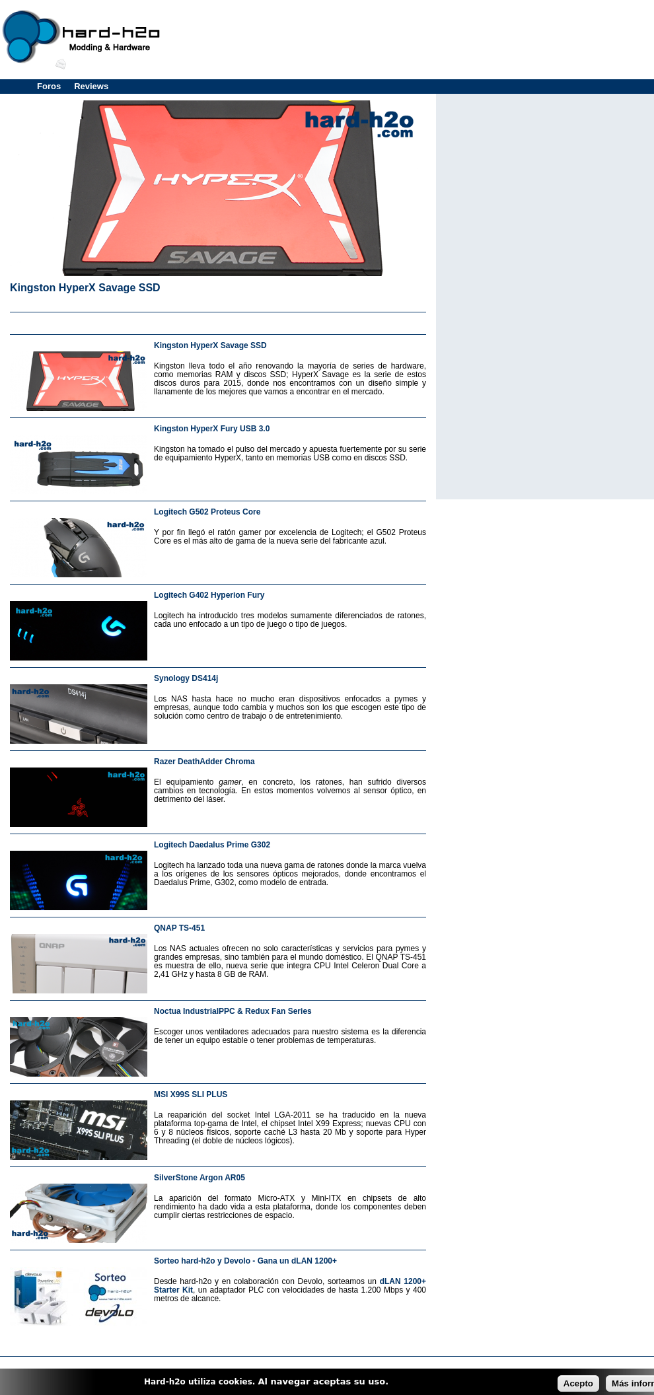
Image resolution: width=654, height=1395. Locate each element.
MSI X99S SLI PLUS (190, 1094)
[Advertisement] (218, 321)
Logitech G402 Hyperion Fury (209, 595)
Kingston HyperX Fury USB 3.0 (212, 428)
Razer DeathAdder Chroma (204, 761)
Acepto (578, 1383)
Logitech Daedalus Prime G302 (212, 844)
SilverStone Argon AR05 (199, 1177)
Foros (49, 86)
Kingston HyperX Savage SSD (85, 287)
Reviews (91, 86)
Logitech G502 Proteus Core (207, 512)
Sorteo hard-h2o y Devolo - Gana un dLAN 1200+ (245, 1261)
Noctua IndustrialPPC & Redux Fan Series (233, 1011)
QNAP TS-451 (179, 928)
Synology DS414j (186, 678)
